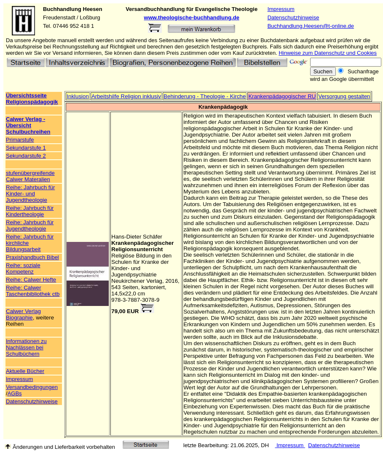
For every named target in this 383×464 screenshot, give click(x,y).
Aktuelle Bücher (25, 371)
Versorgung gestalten (344, 96)
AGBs (15, 393)
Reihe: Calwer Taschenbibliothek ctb (32, 290)
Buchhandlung (62, 9)
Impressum (281, 9)
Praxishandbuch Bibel (32, 257)
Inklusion (78, 96)
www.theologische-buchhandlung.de (191, 17)
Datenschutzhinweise (293, 17)
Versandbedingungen (32, 387)
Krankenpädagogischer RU (282, 96)
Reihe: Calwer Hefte (31, 279)
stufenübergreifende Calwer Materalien (30, 176)
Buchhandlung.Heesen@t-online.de (311, 26)
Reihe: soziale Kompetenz (23, 268)
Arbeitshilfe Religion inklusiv (126, 96)
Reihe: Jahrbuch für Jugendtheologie (30, 225)
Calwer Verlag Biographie (23, 314)
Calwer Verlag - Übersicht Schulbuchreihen (28, 125)
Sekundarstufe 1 (26, 148)
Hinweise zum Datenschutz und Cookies (328, 53)
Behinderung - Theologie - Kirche (204, 96)
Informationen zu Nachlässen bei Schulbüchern (26, 347)
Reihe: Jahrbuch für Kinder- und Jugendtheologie (30, 193)
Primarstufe (20, 140)
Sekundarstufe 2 (26, 156)
